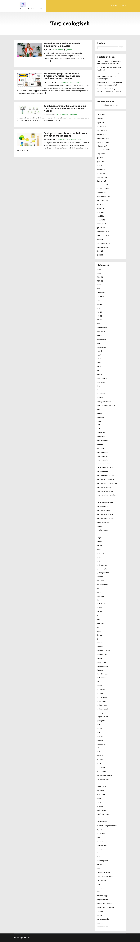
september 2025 (103, 150)
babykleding (101, 382)
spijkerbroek (102, 810)
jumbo (99, 635)
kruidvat (100, 670)
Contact (123, 5)
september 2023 (103, 243)
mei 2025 (100, 165)
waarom (100, 888)
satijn (99, 763)
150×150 (100, 281)
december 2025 (103, 138)
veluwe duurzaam (103, 872)
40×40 (99, 304)
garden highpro (103, 569)
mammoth (101, 689)
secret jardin (102, 787)
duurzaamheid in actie (105, 468)
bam (99, 386)
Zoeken (101, 43)
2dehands (101, 293)
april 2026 (101, 123)
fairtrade (100, 553)
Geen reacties (58, 50)
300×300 (100, 297)
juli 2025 (100, 158)
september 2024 (103, 197)
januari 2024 (101, 228)
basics (99, 390)
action (99, 335)
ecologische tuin (103, 522)
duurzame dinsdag (104, 487)
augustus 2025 (102, 154)
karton (99, 643)
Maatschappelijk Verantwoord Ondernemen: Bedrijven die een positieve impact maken (62, 76)
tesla (99, 837)
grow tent (101, 592)
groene (100, 577)
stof (98, 818)
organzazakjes (102, 717)
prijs (98, 732)
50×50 (99, 312)
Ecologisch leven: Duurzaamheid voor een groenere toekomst (65, 134)
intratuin (100, 623)
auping (99, 374)
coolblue (100, 417)
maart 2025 (101, 173)
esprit (99, 542)
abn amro (101, 332)
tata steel (101, 833)
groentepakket (103, 584)
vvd (98, 884)
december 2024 (103, 185)
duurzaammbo (102, 472)
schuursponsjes (103, 779)
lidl (98, 682)
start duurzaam (103, 814)
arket (99, 359)
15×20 (99, 285)
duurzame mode (103, 499)
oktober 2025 (102, 146)
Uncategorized (75, 82)
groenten (100, 581)
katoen (100, 647)
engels (99, 538)
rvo (98, 752)
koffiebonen (101, 662)
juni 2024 (100, 208)
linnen (99, 686)
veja (98, 868)
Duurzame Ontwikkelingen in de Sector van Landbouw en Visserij (109, 90)
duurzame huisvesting (105, 491)
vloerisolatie (101, 880)
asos (99, 367)
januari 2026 (101, 134)
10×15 (99, 273)
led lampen (101, 678)
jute (98, 639)
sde (98, 783)
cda (98, 409)
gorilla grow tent (103, 573)
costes (99, 421)
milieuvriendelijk (103, 709)
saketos (100, 756)
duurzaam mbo (103, 456)
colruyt (100, 413)
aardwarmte (102, 328)
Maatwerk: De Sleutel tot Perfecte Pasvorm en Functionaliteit (109, 84)
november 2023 (103, 235)
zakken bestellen (103, 919)
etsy (99, 549)
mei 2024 (100, 212)
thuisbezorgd (102, 841)
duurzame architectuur (105, 479)
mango (100, 693)
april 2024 (101, 216)
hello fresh (101, 604)
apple (99, 355)
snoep (99, 802)
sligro (99, 798)
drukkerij (100, 448)
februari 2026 (102, 130)
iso (98, 627)
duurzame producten (105, 503)
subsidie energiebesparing (107, 826)
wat (98, 892)
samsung (100, 759)
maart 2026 (101, 127)
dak (98, 429)
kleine (99, 658)
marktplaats (102, 697)
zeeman (100, 923)
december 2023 (103, 232)
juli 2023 (100, 251)
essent (99, 546)
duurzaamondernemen (105, 475)
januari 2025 (101, 181)
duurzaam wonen (103, 464)
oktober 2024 (102, 193)
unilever (100, 865)
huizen (99, 612)
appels (99, 351)
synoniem (69, 50)
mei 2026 (100, 119)
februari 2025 (102, 177)
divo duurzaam (102, 440)
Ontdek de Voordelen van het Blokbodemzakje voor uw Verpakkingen (108, 76)
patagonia (101, 721)
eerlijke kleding (102, 530)
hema (99, 608)
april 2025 (101, 169)
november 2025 (103, 142)
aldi (98, 343)
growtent (100, 596)
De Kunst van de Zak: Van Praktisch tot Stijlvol (110, 69)
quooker (100, 740)
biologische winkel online (106, 405)
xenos (99, 915)
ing (98, 619)
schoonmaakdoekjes (105, 775)
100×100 (100, 269)
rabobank (101, 744)
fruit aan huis (102, 565)
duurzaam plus (102, 460)
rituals (99, 748)
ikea (98, 616)
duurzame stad (102, 507)
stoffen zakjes (102, 822)
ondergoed (101, 713)
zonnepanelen (102, 927)
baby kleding (102, 378)
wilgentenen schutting (105, 907)
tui (98, 853)
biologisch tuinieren (104, 402)
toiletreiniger (102, 845)
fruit (98, 561)
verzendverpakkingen (105, 876)
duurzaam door (103, 452)
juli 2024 (100, 204)
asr (98, 370)
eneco (99, 534)
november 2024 (103, 189)
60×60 (99, 316)
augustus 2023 (102, 247)
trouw (99, 849)
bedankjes (101, 394)
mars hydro (101, 701)
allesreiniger (101, 347)
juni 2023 (100, 255)
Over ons (114, 5)
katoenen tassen (103, 651)
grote (99, 588)
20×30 (99, 289)
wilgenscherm (102, 900)
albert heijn (101, 339)
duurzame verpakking (105, 514)
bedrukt (100, 398)
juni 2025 (100, 162)
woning (100, 911)
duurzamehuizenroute (105, 518)
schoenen (101, 767)
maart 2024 (101, 220)
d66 (98, 425)
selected (100, 791)
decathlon (101, 437)
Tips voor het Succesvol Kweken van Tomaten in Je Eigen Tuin (109, 62)
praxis (99, 728)
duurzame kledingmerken (106, 495)
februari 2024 (102, 224)
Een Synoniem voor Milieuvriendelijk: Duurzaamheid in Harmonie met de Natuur (65, 108)
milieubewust (102, 705)
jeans (99, 631)
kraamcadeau (102, 666)
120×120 (100, 277)
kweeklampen (102, 674)
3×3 (98, 300)
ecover (100, 526)
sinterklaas (101, 795)
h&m (99, 600)
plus (98, 724)
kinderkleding (102, 654)
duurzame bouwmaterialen (107, 483)
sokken (100, 806)
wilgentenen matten (104, 903)
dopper (100, 444)
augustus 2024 (102, 200)
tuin (98, 857)
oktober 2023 (102, 239)
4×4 (98, 308)
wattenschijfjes (102, 896)
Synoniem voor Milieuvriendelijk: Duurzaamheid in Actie (62, 45)
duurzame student (104, 510)
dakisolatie (101, 433)
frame (99, 557)
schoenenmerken (103, 771)
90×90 (99, 324)
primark (100, 736)
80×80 (99, 320)
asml (99, 363)
